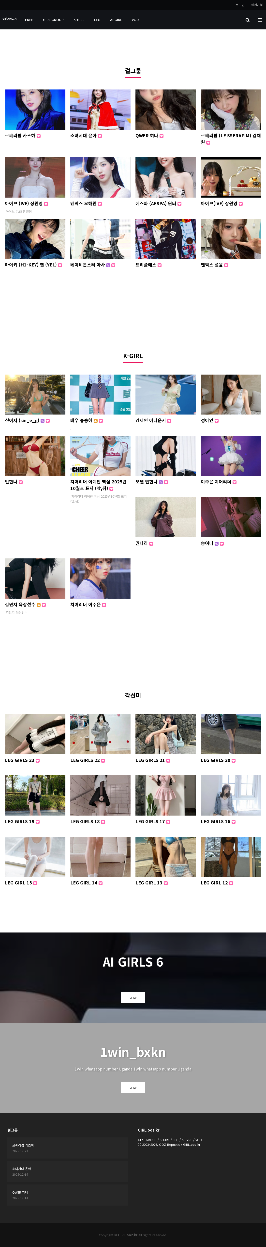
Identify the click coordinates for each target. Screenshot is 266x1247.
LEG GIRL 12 (217, 882)
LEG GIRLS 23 (22, 760)
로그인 (240, 4)
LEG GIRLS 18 (87, 821)
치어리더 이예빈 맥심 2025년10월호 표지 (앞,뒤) (98, 484)
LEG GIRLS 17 (152, 821)
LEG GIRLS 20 (218, 760)
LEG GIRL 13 (151, 882)
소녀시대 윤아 (86, 135)
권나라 (144, 543)
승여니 (212, 543)
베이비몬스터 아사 (92, 264)
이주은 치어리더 (218, 481)
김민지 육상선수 (25, 604)
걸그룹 (133, 70)
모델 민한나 (151, 481)
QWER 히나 (149, 135)
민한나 (14, 481)
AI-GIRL (116, 19)
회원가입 (257, 4)
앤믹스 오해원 (86, 203)
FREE (29, 19)
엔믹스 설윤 (214, 264)
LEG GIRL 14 (86, 882)
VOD (135, 19)
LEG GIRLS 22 (87, 760)
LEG (97, 19)
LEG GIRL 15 (21, 882)
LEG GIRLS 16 (218, 821)
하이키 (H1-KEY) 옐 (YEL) (33, 264)
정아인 (210, 420)
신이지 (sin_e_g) (27, 420)
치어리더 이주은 (88, 604)
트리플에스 (148, 264)
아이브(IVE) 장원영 (222, 203)
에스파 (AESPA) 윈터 (158, 203)
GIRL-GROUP (53, 19)
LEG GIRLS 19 (22, 821)
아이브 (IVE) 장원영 (26, 203)
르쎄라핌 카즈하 (23, 135)
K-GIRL (79, 19)
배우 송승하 (86, 420)
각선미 (133, 695)
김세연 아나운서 (153, 420)
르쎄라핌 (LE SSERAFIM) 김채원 (231, 138)
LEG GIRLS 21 (152, 760)
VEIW (133, 997)
